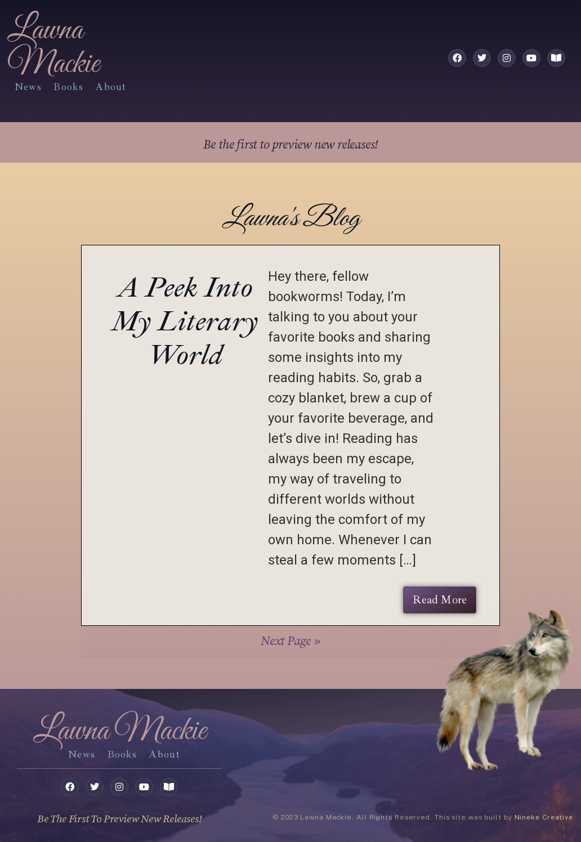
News (28, 86)
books (68, 86)
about (111, 86)
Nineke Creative (544, 817)
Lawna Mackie (53, 48)
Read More (440, 600)
